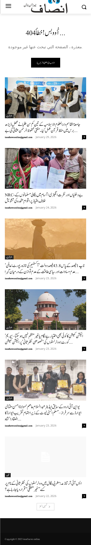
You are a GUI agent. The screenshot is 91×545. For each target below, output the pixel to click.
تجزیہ (7, 475)
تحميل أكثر (44, 507)
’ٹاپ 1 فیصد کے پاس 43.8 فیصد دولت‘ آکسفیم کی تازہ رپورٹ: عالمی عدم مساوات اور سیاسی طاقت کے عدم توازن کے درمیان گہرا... (45, 268)
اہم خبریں (9, 116)
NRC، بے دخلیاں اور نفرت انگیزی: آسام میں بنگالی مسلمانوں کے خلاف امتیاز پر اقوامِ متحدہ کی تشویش (44, 198)
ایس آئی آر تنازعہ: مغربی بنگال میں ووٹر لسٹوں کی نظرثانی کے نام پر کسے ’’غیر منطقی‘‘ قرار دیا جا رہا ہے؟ (43, 486)
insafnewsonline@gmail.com (18, 137)
